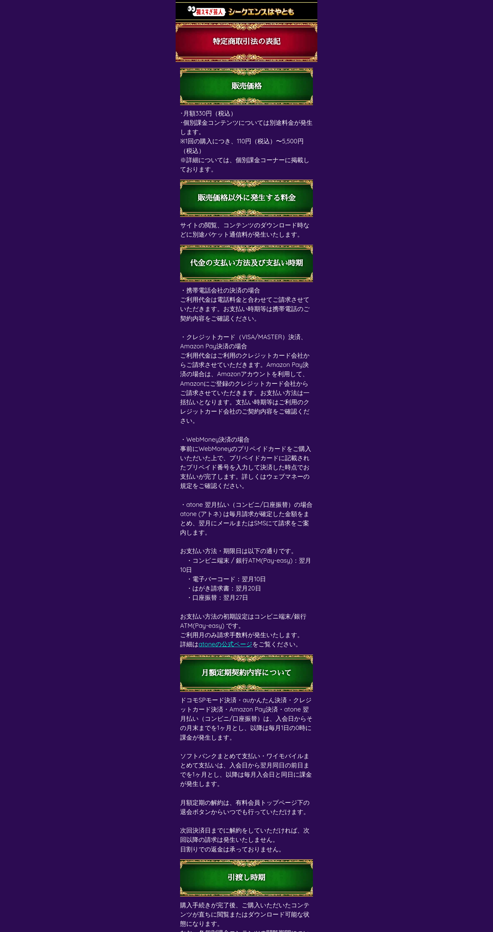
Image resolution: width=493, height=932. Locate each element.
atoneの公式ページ (225, 644)
